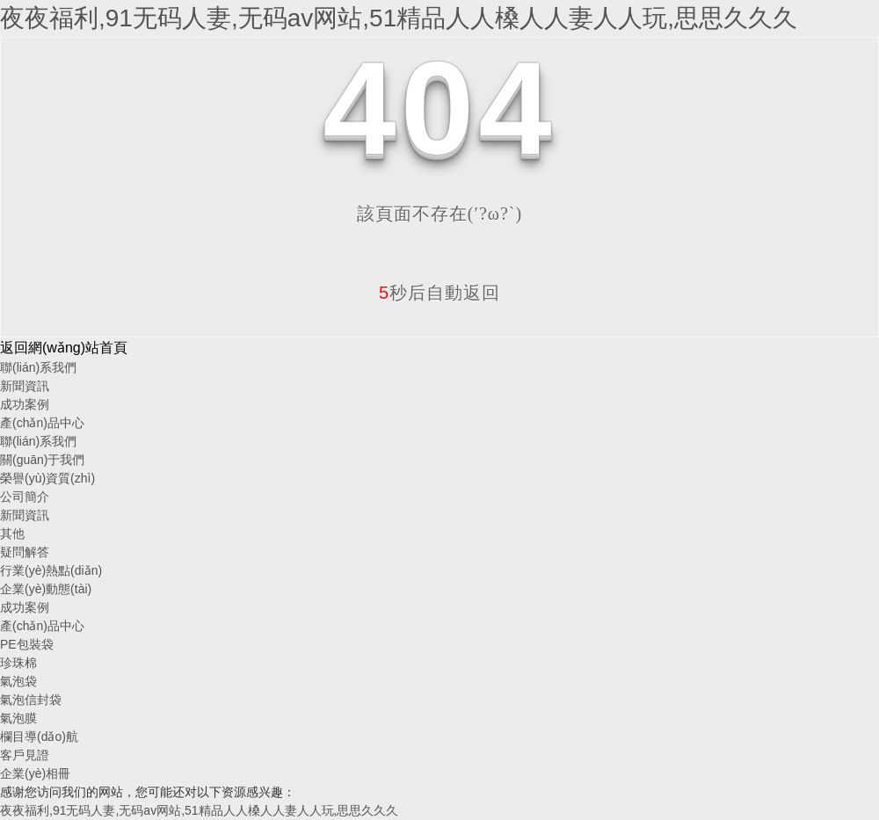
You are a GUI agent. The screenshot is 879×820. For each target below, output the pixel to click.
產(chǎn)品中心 (42, 423)
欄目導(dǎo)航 (39, 736)
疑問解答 (24, 552)
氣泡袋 (18, 681)
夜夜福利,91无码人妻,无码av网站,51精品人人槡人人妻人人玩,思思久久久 (398, 18)
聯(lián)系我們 (38, 367)
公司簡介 (24, 497)
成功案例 (24, 404)
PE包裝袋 (27, 644)
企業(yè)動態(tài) (45, 589)
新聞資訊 (24, 386)
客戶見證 (24, 755)
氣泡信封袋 (31, 700)
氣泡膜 (18, 718)
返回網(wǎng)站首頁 (63, 347)
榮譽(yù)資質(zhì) (47, 478)
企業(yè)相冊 (35, 773)
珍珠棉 (18, 663)
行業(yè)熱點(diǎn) (51, 570)
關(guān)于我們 (42, 460)
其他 (12, 533)
